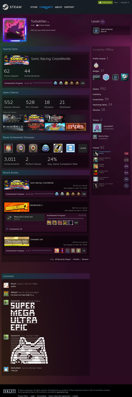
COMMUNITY (46, 7)
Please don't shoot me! (23, 217)
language (124, 2)
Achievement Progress (13, 83)
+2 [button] (84, 251)
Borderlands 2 (36, 205)
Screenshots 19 (15, 229)
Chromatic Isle (36, 239)
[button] (110, 21)
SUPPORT (69, 7)
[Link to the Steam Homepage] (14, 9)
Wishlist (76, 259)
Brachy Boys (103, 136)
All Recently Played (62, 259)
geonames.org (62, 392)
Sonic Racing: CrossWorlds (50, 59)
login (116, 2)
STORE (34, 7)
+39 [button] (82, 83)
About (58, 7)
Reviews (85, 259)
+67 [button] (76, 223)
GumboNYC (108, 126)
